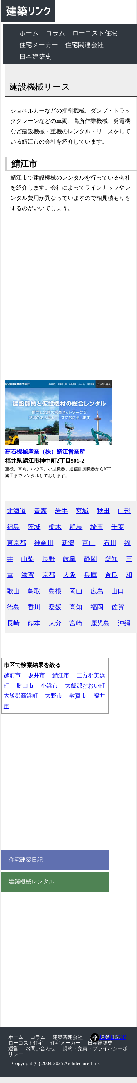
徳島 (13, 607)
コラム (55, 33)
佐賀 (117, 607)
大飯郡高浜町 (21, 696)
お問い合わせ (40, 1048)
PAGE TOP (108, 1037)
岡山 (75, 591)
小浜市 (49, 686)
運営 (13, 1048)
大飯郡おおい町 (85, 686)
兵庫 (90, 575)
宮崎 (75, 623)
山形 (124, 510)
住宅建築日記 (26, 860)
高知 (75, 607)
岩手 (61, 510)
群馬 (75, 526)
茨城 (34, 526)
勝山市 (25, 686)
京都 (48, 575)
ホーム (29, 33)
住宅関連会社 (84, 44)
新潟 (68, 542)
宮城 (82, 510)
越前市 (12, 675)
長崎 (13, 623)
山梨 (27, 559)
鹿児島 (100, 623)
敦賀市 (78, 696)
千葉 (117, 526)
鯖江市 (60, 675)
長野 (48, 559)
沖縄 (124, 623)
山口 (117, 591)
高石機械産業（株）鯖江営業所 (45, 452)
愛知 (111, 559)
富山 (88, 542)
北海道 (16, 510)
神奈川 (43, 542)
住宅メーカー (38, 44)
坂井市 (36, 675)
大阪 (69, 575)
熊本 (34, 623)
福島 (13, 526)
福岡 (96, 607)
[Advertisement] (67, 297)
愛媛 (55, 607)
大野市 (53, 696)
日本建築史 (35, 56)
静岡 (90, 559)
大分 (55, 623)
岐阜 (69, 559)
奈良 (111, 575)
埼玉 (96, 526)
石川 (109, 542)
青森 (40, 510)
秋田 (103, 510)
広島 (96, 591)
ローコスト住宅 (94, 33)
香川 (34, 607)
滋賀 (27, 575)
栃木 (55, 526)
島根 (55, 591)
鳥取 (34, 591)
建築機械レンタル (31, 882)
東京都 (16, 542)
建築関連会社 (68, 1037)
